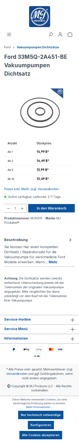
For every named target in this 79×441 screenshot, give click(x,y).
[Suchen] (50, 34)
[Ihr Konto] (60, 34)
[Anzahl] (15, 208)
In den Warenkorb (51, 208)
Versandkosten (16, 373)
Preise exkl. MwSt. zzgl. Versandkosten (31, 189)
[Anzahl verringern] (8, 208)
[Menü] (9, 34)
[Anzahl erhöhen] (22, 208)
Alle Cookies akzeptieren (40, 435)
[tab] (38, 251)
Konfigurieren (41, 425)
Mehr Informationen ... (39, 407)
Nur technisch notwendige (41, 415)
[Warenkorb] (70, 34)
